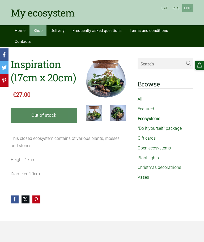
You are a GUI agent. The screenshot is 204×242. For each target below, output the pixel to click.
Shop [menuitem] (37, 30)
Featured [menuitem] (146, 108)
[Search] (165, 63)
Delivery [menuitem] (57, 30)
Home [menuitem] (20, 30)
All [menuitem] (140, 99)
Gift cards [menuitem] (147, 138)
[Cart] (199, 65)
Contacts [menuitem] (23, 41)
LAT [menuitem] (165, 8)
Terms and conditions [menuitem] (149, 30)
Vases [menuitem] (143, 177)
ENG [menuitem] (188, 8)
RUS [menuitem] (175, 8)
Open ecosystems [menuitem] (154, 148)
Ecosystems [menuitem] (149, 118)
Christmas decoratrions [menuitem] (159, 167)
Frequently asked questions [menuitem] (97, 30)
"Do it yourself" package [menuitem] (160, 128)
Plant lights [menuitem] (148, 157)
